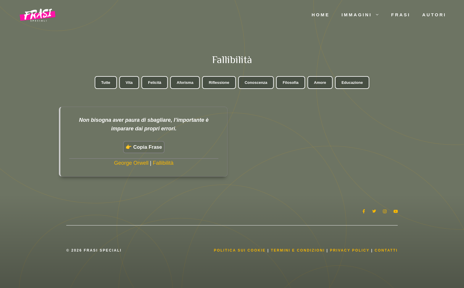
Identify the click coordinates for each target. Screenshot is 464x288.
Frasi (400, 14)
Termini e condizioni (298, 250)
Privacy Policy (350, 250)
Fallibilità (163, 163)
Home (321, 14)
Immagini (363, 15)
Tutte (105, 82)
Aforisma (185, 82)
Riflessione (219, 82)
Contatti (386, 250)
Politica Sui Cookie (240, 250)
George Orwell (131, 163)
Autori (434, 14)
